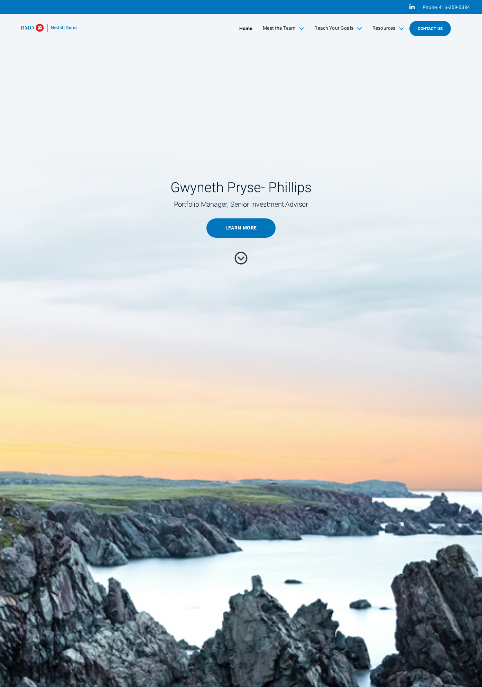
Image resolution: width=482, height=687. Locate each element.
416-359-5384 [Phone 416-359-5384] (454, 7)
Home (246, 28)
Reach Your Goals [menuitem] (338, 28)
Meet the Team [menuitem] (283, 28)
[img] (241, 343)
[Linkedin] (412, 7)
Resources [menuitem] (388, 28)
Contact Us (430, 29)
